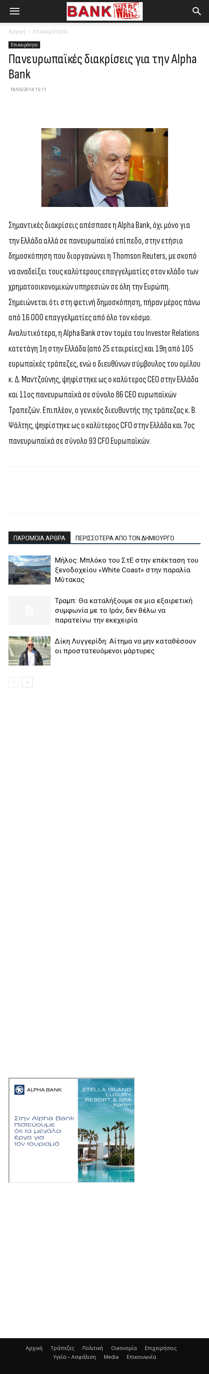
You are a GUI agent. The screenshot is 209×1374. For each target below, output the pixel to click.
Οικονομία (124, 1348)
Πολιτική (92, 1348)
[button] (14, 11)
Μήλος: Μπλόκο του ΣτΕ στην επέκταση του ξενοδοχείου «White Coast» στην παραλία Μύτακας (126, 570)
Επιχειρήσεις (160, 1348)
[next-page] (27, 682)
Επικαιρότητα (50, 31)
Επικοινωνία (141, 1357)
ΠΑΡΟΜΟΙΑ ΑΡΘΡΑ (39, 538)
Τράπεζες (62, 1348)
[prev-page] (13, 682)
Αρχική (16, 31)
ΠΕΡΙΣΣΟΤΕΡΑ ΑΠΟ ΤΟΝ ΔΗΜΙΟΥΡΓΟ (125, 538)
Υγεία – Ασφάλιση (74, 1357)
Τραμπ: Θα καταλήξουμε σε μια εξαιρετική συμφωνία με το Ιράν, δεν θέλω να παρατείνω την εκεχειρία (124, 610)
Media (111, 1357)
